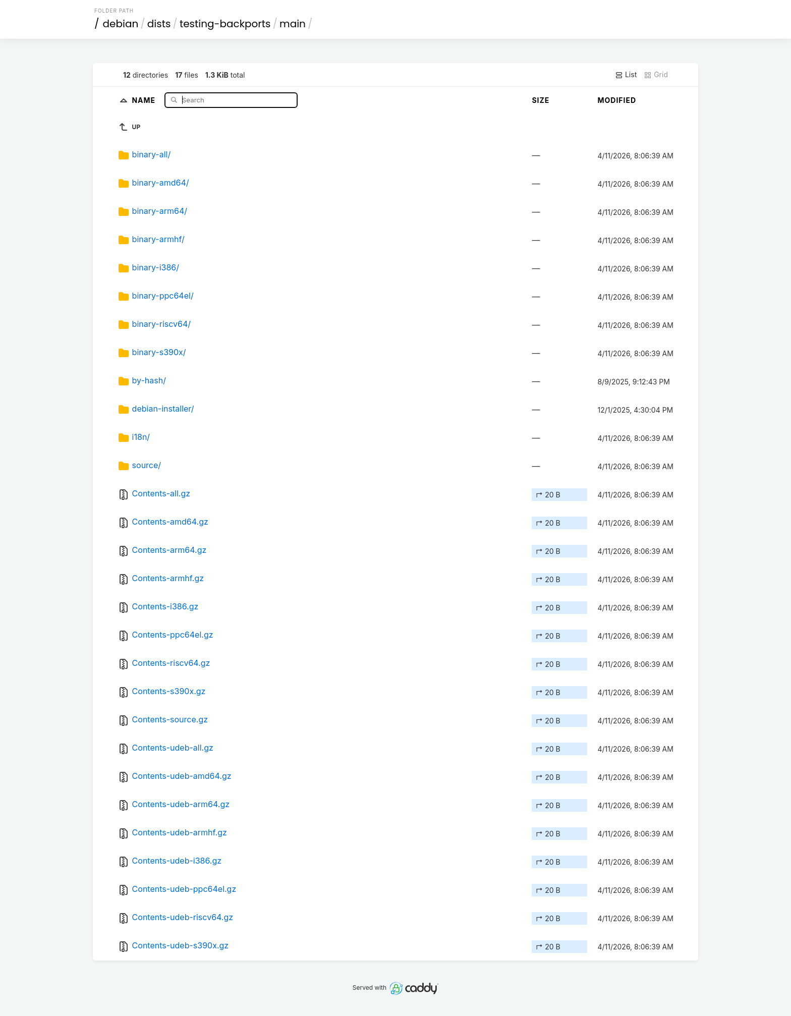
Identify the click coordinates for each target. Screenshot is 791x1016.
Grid (656, 74)
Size (540, 100)
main (292, 24)
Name (144, 99)
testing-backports (225, 24)
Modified (616, 100)
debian (121, 24)
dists (159, 24)
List (626, 74)
